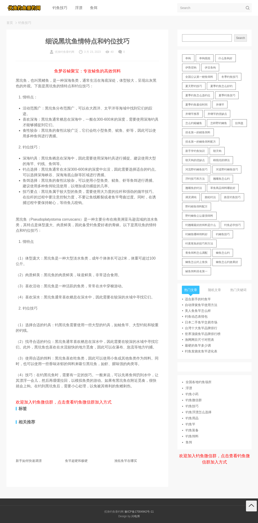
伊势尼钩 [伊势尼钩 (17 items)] (190, 67)
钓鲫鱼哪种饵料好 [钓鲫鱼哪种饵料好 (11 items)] (196, 234)
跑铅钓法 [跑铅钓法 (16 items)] (210, 197)
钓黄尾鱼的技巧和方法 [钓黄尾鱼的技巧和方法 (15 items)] (199, 243)
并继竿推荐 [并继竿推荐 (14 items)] (192, 114)
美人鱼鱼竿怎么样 (198, 311)
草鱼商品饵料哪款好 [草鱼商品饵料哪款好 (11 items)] (222, 188)
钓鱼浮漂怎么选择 (198, 412)
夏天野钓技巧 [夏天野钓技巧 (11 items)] (193, 86)
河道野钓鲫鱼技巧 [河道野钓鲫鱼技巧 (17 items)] (227, 169)
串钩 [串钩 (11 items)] (188, 58)
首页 (9, 23)
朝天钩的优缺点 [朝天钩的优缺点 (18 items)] (195, 160)
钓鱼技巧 (60, 8)
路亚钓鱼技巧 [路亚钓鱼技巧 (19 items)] (232, 197)
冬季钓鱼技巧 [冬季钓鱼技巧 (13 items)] (229, 76)
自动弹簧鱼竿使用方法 (201, 305)
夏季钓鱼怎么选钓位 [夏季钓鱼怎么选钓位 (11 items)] (197, 95)
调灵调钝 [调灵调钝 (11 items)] (190, 197)
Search (240, 38)
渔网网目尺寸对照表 (199, 339)
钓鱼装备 (192, 430)
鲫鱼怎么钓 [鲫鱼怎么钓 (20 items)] (223, 252)
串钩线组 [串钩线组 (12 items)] (204, 58)
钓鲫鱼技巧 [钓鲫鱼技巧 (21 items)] (223, 234)
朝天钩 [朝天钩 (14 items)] (217, 151)
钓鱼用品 (192, 418)
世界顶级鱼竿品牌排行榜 (203, 334)
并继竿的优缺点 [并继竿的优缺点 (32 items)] (217, 114)
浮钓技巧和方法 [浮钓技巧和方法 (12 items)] (195, 178)
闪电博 (135, 516)
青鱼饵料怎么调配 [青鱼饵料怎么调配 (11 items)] (196, 252)
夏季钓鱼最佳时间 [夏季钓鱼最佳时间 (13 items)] (196, 104)
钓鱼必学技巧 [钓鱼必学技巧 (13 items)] (232, 225)
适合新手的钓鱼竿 (198, 299)
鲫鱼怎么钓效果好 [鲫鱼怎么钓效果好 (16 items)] (227, 262)
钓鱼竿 (190, 424)
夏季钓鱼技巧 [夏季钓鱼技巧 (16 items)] (227, 95)
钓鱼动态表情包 (196, 316)
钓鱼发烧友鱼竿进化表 (201, 351)
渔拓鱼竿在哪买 (125, 461)
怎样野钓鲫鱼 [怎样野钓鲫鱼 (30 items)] (218, 123)
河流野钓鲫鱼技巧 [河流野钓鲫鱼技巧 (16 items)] (196, 169)
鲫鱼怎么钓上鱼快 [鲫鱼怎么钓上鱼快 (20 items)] (196, 262)
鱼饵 (93, 8)
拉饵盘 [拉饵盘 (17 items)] (239, 123)
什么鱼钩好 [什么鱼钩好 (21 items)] (225, 58)
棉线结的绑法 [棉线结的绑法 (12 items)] (221, 160)
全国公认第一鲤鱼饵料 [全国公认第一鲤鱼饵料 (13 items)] (199, 76)
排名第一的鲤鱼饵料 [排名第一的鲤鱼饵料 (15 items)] (197, 132)
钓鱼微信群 (194, 400)
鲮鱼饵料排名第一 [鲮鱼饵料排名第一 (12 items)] (196, 271)
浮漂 (78, 8)
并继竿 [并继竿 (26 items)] (220, 104)
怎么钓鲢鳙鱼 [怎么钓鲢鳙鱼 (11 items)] (193, 123)
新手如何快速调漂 (29, 461)
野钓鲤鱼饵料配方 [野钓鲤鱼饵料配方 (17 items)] (196, 206)
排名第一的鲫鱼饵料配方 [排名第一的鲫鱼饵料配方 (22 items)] (200, 141)
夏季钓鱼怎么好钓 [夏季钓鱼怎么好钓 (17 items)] (221, 86)
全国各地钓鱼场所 (198, 382)
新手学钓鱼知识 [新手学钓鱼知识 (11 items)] (195, 151)
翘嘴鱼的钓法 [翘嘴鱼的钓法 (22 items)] (193, 188)
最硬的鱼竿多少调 (198, 345)
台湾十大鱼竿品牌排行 (201, 328)
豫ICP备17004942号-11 (139, 511)
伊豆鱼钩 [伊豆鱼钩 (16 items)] (210, 67)
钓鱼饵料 (192, 436)
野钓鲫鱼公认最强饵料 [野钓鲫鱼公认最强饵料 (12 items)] (199, 215)
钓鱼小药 (192, 394)
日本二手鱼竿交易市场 (201, 322)
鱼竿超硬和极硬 (76, 461)
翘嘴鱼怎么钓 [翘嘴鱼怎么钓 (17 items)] (221, 178)
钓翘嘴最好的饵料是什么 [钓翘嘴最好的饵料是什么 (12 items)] (200, 225)
